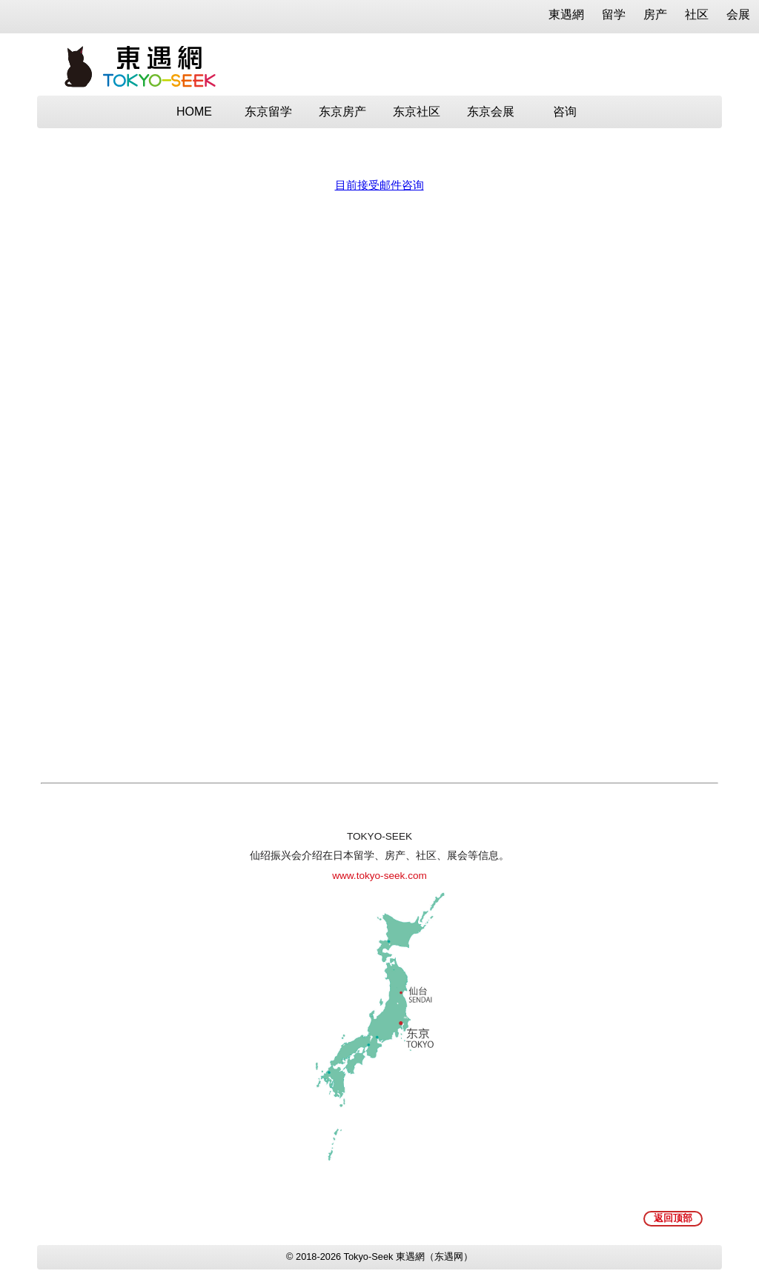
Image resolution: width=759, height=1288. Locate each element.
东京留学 (268, 111)
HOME (194, 111)
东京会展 (490, 111)
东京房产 (342, 111)
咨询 (565, 111)
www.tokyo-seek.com (379, 875)
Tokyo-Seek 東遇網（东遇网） (408, 1256)
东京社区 (416, 111)
